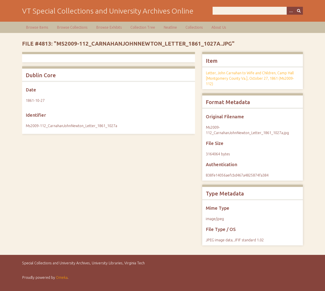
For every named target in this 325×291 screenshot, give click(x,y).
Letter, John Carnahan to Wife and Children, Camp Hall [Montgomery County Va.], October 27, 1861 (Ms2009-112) (250, 78)
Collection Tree (142, 27)
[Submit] (299, 11)
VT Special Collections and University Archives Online (107, 11)
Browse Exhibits (109, 27)
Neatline (170, 27)
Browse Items (37, 27)
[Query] (258, 11)
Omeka (61, 277)
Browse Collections (72, 27)
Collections (194, 27)
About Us (218, 27)
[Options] (291, 11)
